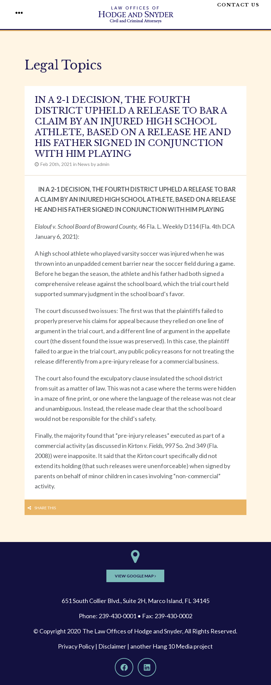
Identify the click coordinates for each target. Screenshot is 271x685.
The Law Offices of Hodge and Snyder (132, 631)
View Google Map (135, 575)
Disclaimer (112, 646)
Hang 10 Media (173, 646)
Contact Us (238, 5)
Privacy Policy (76, 646)
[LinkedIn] (147, 667)
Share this (45, 507)
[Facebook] (124, 667)
